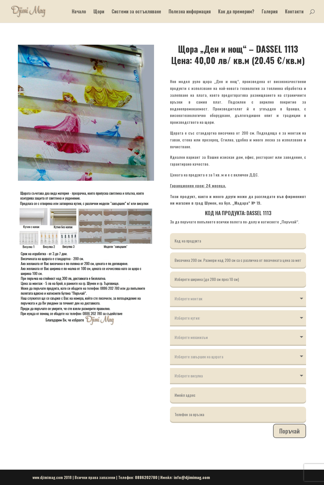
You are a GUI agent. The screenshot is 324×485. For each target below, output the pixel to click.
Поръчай (289, 431)
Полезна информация (190, 12)
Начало (79, 12)
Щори (98, 12)
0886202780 (146, 477)
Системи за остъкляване (136, 12)
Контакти (294, 12)
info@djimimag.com (192, 477)
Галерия (270, 12)
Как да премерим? (236, 12)
